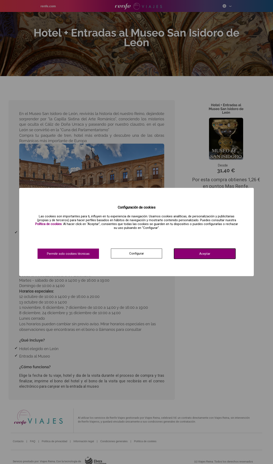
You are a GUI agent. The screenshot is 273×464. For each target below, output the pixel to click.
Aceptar (204, 254)
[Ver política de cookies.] (48, 224)
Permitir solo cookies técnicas (68, 254)
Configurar (136, 253)
